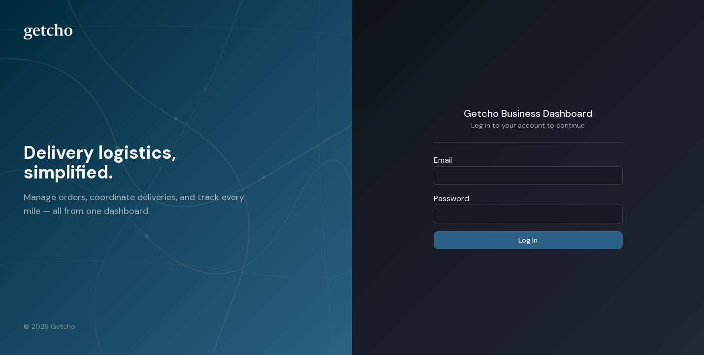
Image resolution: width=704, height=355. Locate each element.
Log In (528, 240)
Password (451, 198)
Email (443, 160)
